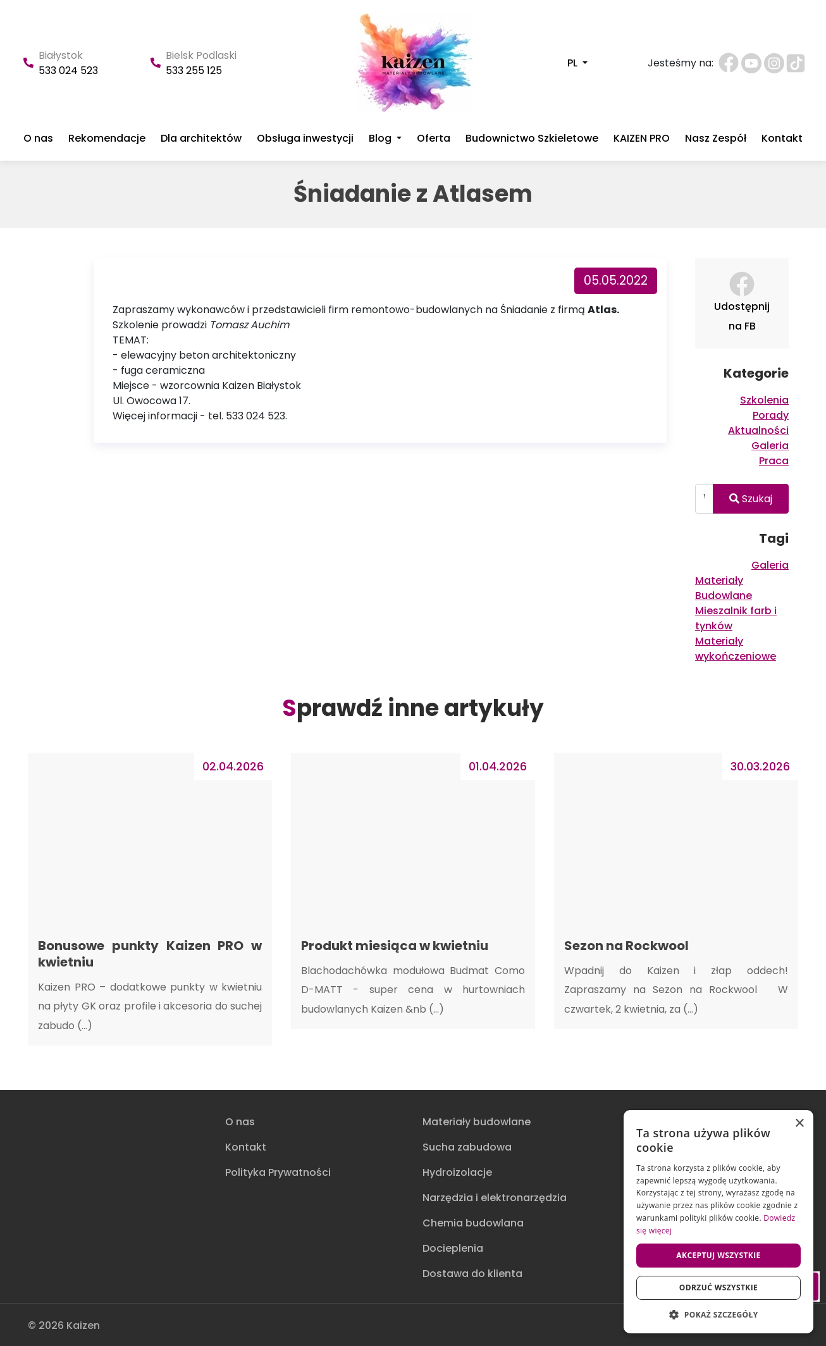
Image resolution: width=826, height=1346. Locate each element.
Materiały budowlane (476, 1121)
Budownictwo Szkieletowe (531, 138)
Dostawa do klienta (472, 1273)
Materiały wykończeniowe (735, 649)
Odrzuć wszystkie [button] (718, 1287)
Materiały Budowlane (723, 588)
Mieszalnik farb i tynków (736, 618)
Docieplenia (452, 1248)
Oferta (433, 138)
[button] (718, 1314)
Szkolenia (764, 400)
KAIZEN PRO (641, 138)
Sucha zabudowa (467, 1147)
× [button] (799, 1123)
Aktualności (758, 430)
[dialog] (718, 1221)
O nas (38, 138)
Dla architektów (201, 138)
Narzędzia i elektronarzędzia (494, 1197)
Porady (771, 415)
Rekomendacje (106, 138)
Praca (774, 461)
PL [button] (573, 63)
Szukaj (750, 498)
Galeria (770, 445)
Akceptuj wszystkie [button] (718, 1255)
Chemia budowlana (473, 1223)
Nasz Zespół (715, 138)
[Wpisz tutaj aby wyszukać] (704, 499)
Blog (381, 138)
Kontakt (782, 138)
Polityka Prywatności (278, 1172)
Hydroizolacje (457, 1172)
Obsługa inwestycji (305, 138)
